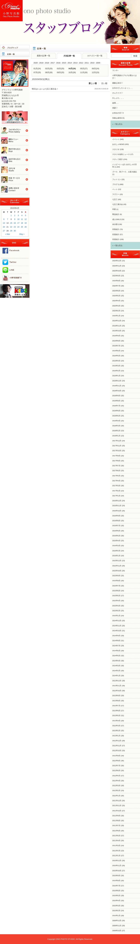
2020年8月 (116, 281)
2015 (64, 63)
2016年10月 (116, 511)
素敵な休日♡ (117, 83)
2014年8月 (116, 640)
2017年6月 (116, 470)
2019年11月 (116, 326)
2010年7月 (116, 886)
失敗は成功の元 (118, 118)
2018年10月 (116, 391)
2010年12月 (116, 860)
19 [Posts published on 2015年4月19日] (25, 223)
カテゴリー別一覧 (94, 56)
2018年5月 (116, 416)
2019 (41, 63)
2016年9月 (116, 516)
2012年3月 (116, 785)
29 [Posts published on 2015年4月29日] (11, 231)
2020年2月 (116, 311)
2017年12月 (116, 441)
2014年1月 (116, 675)
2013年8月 (116, 701)
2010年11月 (116, 865)
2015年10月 (116, 571)
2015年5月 (116, 596)
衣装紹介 (115, 229)
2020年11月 (116, 266)
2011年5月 (116, 835)
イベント (115, 139)
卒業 (114, 209)
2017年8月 (116, 461)
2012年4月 (116, 780)
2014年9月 (116, 635)
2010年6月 (116, 890)
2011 (87, 63)
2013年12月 (116, 681)
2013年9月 (116, 695)
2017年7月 (116, 466)
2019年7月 (116, 346)
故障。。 (115, 103)
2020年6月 (116, 291)
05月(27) (84, 68)
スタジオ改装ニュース (121, 154)
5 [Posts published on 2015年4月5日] (25, 215)
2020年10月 (116, 271)
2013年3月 (116, 725)
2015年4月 (116, 600)
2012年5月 (116, 776)
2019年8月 (116, 341)
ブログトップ (14, 48)
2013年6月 (116, 710)
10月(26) (72, 72)
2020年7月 (116, 286)
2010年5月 (116, 895)
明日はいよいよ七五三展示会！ (45, 89)
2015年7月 (116, 586)
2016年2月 (116, 551)
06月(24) (95, 68)
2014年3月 (116, 666)
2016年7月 (116, 525)
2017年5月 (116, 476)
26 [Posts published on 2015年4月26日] (25, 227)
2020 (36, 63)
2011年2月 (116, 851)
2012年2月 (116, 790)
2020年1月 (116, 316)
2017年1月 (116, 496)
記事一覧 (14, 54)
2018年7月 (116, 406)
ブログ (115, 184)
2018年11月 (116, 386)
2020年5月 (116, 296)
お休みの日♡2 (118, 113)
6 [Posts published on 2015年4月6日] (3, 219)
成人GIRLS (116, 219)
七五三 (115, 199)
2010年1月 (116, 915)
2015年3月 (116, 606)
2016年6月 (116, 531)
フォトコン (116, 179)
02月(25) (48, 68)
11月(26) (84, 72)
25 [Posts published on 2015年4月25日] (22, 227)
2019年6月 (116, 351)
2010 (92, 63)
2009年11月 (116, 925)
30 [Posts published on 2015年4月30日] (15, 231)
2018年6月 (116, 411)
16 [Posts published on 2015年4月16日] (15, 223)
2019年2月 (116, 371)
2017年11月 (116, 446)
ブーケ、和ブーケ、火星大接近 (124, 172)
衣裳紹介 (115, 234)
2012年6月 (116, 770)
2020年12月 (116, 261)
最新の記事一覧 (43, 56)
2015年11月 (116, 566)
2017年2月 (116, 491)
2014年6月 (116, 651)
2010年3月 (116, 906)
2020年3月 (116, 306)
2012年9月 (116, 756)
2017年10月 (116, 451)
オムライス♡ (117, 93)
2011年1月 (116, 855)
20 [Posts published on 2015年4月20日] (4, 227)
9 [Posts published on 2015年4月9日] (14, 219)
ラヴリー (115, 194)
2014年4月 (116, 661)
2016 (58, 63)
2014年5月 (116, 655)
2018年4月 (116, 421)
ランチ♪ (115, 70)
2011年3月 (116, 845)
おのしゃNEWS (118, 144)
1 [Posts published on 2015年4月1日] (11, 215)
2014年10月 (116, 631)
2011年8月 (116, 820)
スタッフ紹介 (117, 159)
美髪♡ (115, 108)
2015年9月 (116, 576)
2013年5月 (116, 715)
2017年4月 (116, 481)
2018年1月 (116, 436)
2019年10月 (116, 331)
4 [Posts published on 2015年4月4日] (21, 215)
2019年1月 (116, 376)
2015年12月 (116, 560)
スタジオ (115, 149)
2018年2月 (116, 431)
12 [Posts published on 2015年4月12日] (25, 219)
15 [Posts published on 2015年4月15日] (11, 223)
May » (21, 234)
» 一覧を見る (117, 124)
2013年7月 (116, 706)
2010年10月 (116, 870)
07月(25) (37, 72)
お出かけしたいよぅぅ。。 (122, 88)
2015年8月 (116, 580)
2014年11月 (116, 626)
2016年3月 (116, 545)
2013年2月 (116, 730)
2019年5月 (116, 356)
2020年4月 (116, 301)
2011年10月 (116, 811)
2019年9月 (116, 336)
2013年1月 (116, 736)
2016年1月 (116, 556)
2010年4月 (116, 900)
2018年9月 (116, 396)
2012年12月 (116, 741)
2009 (98, 63)
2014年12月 (116, 620)
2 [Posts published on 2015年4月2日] (14, 215)
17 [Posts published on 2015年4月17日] (18, 223)
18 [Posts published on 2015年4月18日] (22, 223)
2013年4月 (116, 721)
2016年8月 (116, 521)
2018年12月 (116, 381)
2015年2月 (116, 611)
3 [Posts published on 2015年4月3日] (18, 215)
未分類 (115, 224)
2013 (75, 63)
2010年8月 (116, 880)
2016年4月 (116, 541)
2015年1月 (116, 615)
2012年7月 (116, 765)
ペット (115, 189)
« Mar (7, 234)
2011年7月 (116, 825)
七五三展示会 (117, 204)
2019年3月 (116, 366)
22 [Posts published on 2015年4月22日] (11, 227)
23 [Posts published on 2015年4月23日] (15, 227)
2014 (70, 63)
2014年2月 (116, 670)
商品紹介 (115, 214)
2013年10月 (116, 690)
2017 (53, 63)
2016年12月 (116, 501)
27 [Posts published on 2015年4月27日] (4, 231)
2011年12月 (116, 800)
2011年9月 (116, 815)
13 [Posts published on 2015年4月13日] (4, 223)
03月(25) (60, 68)
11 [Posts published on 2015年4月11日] (22, 219)
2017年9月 (116, 456)
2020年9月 (116, 276)
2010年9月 (116, 875)
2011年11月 (116, 805)
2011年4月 (116, 840)
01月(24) (37, 68)
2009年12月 (116, 920)
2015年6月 (116, 591)
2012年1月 (116, 796)
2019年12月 (116, 321)
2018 (47, 63)
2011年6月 (116, 831)
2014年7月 (116, 646)
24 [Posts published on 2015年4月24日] (18, 227)
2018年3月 (116, 426)
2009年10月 (116, 930)
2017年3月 (116, 486)
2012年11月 (116, 745)
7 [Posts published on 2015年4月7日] (7, 219)
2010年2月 (116, 910)
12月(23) (95, 72)
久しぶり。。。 (118, 98)
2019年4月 (116, 361)
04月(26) (72, 68)
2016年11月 (116, 506)
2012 (81, 63)
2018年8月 (116, 401)
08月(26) (48, 72)
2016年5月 (116, 536)
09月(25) (60, 72)
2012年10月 (116, 750)
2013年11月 (116, 686)
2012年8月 (116, 761)
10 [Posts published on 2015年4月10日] (18, 219)
